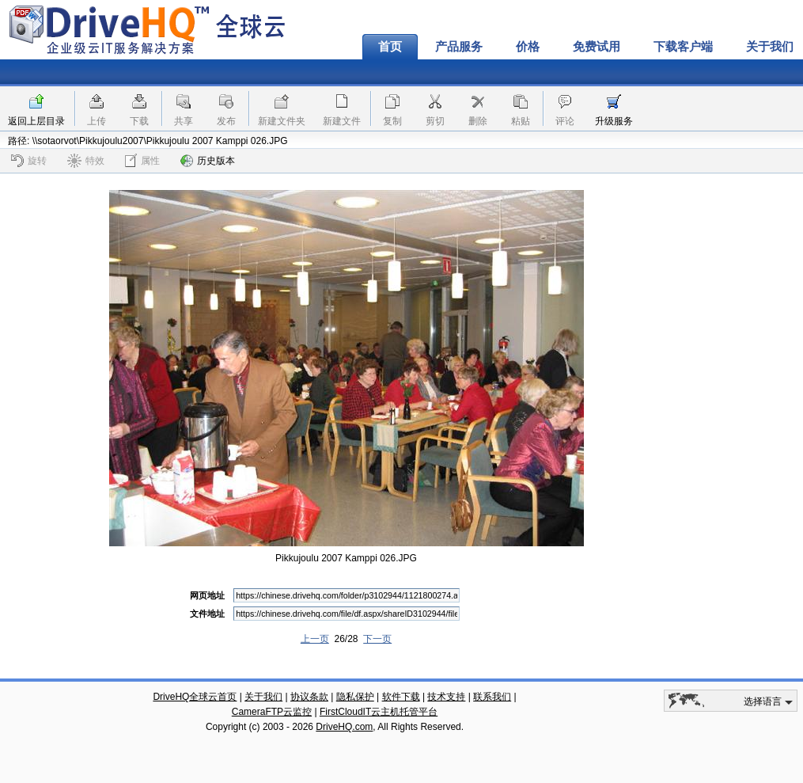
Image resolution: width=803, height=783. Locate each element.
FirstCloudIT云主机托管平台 (378, 711)
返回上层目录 (36, 121)
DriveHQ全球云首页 (195, 696)
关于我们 (263, 696)
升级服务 (614, 121)
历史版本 (207, 160)
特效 (85, 161)
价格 (528, 46)
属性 (142, 160)
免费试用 (596, 46)
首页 (390, 46)
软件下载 (401, 696)
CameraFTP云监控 (272, 711)
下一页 (377, 638)
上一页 (315, 638)
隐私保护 (355, 696)
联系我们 (492, 696)
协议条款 (309, 696)
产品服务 (459, 46)
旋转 (29, 160)
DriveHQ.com (344, 726)
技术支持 (446, 696)
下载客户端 (683, 46)
